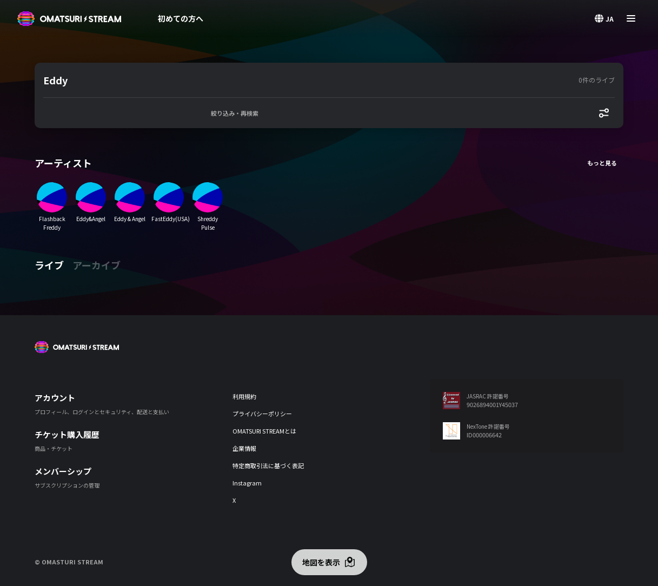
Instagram (247, 482)
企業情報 (244, 448)
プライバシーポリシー (262, 413)
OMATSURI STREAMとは (264, 431)
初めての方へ (180, 18)
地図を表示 (321, 562)
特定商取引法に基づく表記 (268, 465)
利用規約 (244, 396)
